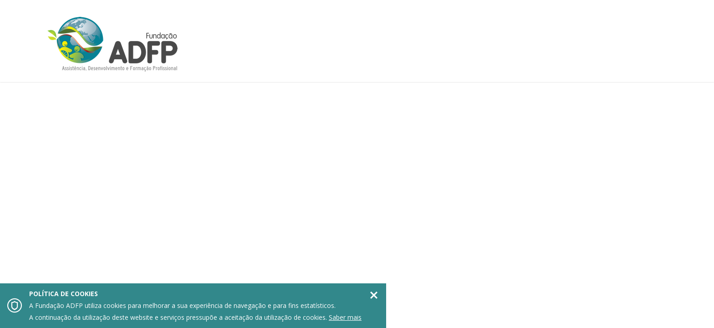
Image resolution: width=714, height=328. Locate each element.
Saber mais (345, 317)
